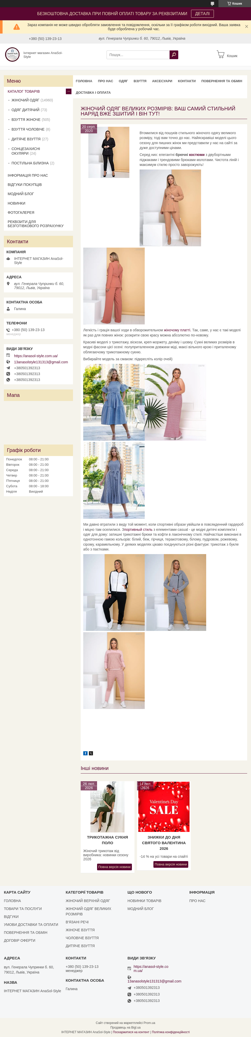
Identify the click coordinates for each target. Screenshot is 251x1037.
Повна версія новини (114, 867)
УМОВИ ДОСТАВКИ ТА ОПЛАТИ (31, 925)
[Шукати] (174, 54)
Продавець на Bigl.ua (125, 1027)
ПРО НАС (105, 81)
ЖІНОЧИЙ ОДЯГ (25, 100)
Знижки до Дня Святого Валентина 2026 (164, 843)
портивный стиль (138, 529)
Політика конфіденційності (171, 1032)
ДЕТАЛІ (202, 14)
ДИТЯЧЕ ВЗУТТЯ (26, 139)
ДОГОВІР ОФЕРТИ (19, 940)
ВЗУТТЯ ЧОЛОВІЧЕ (28, 129)
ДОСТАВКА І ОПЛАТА (93, 92)
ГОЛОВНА (84, 81)
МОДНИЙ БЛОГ (21, 194)
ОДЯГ (123, 81)
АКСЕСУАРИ (162, 81)
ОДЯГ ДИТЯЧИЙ (25, 110)
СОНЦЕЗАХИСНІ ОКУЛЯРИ (26, 151)
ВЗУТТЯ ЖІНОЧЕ (26, 120)
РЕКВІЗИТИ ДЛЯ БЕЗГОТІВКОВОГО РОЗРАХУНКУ (36, 224)
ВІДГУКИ (11, 917)
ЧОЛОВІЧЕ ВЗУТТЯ (82, 938)
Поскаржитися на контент (131, 1032)
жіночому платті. (177, 330)
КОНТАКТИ (187, 81)
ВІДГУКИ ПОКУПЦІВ (25, 185)
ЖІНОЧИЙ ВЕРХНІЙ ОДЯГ (88, 901)
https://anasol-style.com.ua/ (36, 356)
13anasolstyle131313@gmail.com (41, 362)
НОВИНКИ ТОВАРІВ (144, 901)
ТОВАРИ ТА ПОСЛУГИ (23, 909)
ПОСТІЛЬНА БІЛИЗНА (30, 163)
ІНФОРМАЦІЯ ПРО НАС (28, 175)
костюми (197, 155)
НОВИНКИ (16, 203)
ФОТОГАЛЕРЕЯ (21, 212)
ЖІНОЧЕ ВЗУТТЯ (80, 930)
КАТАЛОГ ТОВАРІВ (24, 91)
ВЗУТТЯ (140, 81)
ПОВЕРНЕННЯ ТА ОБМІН (221, 81)
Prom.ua (149, 1023)
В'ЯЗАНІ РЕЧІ (77, 922)
